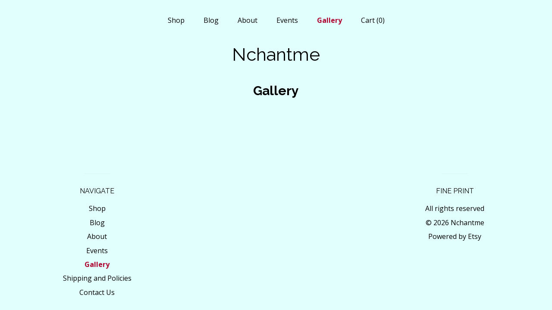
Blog (211, 20)
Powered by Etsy (454, 236)
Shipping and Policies (97, 278)
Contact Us (97, 292)
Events (287, 20)
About (247, 20)
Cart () (373, 20)
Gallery (329, 20)
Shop (176, 20)
